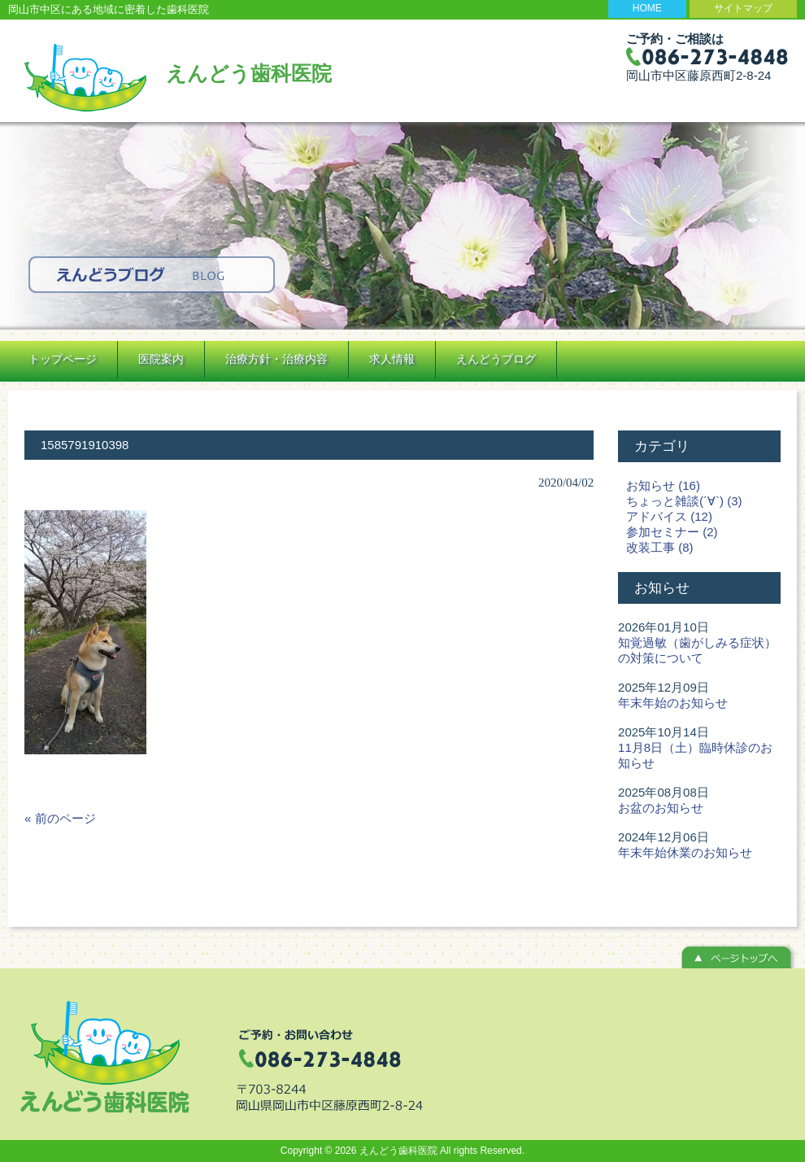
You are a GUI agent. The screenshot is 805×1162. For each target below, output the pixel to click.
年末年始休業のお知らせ (685, 852)
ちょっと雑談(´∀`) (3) (684, 501)
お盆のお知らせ (660, 808)
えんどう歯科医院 (249, 73)
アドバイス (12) (669, 516)
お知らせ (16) (663, 485)
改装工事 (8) (660, 547)
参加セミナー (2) (672, 532)
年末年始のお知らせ (673, 703)
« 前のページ (60, 818)
